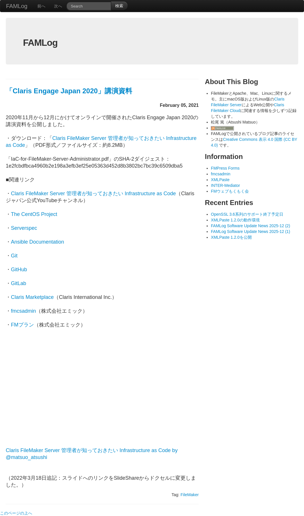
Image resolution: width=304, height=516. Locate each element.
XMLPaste (220, 179)
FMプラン (22, 325)
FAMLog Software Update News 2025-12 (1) (250, 231)
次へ (58, 6)
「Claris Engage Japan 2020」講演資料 (69, 91)
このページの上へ (16, 513)
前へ (41, 6)
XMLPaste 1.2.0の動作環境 (235, 220)
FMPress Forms (225, 168)
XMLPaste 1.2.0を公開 (231, 237)
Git (14, 256)
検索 (119, 5)
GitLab (18, 283)
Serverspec (24, 228)
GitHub (19, 269)
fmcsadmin (23, 311)
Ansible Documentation (37, 242)
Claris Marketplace (32, 297)
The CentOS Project (34, 214)
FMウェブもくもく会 (230, 191)
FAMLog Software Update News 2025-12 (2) (250, 225)
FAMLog (16, 6)
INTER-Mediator (225, 185)
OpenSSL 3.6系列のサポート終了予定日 (247, 214)
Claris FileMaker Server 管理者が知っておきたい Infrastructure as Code (93, 193)
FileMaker (189, 494)
